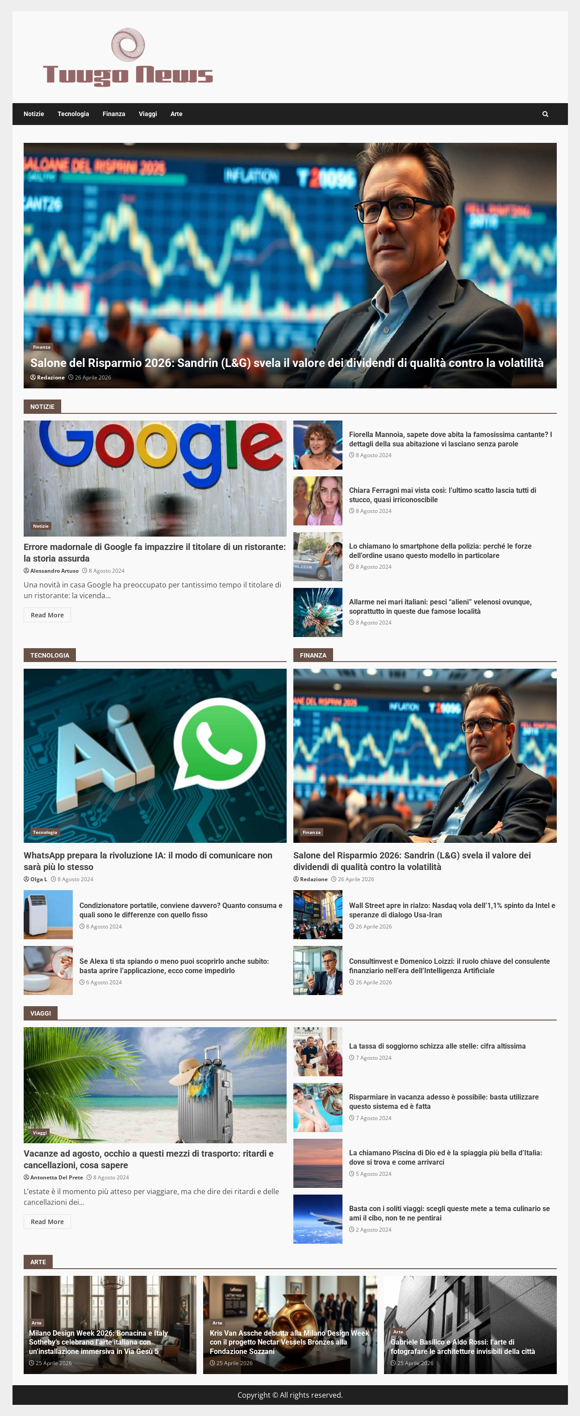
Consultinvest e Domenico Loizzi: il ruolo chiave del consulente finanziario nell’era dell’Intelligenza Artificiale (317, 970)
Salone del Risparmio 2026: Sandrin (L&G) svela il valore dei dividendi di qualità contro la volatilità (290, 265)
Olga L (38, 879)
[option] (290, 265)
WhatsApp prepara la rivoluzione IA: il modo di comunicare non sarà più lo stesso (155, 756)
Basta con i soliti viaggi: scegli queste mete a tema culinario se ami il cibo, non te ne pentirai (317, 1219)
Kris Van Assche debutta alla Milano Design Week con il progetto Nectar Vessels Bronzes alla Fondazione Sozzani (289, 1342)
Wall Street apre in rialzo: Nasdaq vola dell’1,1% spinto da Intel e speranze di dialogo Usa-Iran (317, 914)
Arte (177, 113)
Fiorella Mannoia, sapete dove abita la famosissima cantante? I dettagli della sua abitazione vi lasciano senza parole (317, 445)
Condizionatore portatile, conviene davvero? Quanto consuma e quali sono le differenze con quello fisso (48, 914)
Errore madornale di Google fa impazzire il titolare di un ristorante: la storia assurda (155, 479)
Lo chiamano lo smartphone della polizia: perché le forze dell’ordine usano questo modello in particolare (317, 556)
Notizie (34, 113)
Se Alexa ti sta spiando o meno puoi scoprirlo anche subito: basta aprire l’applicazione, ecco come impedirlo (48, 970)
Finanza (114, 113)
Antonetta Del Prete (56, 1177)
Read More (47, 615)
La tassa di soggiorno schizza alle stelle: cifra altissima (317, 1051)
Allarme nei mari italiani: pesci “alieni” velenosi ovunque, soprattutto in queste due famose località (317, 612)
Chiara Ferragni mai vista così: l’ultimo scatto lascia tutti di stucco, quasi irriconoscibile (317, 500)
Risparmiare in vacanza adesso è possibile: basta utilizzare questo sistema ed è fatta (317, 1107)
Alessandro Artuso (54, 571)
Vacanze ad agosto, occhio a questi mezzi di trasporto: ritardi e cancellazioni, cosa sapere (155, 1085)
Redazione (51, 377)
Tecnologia (73, 113)
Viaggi (148, 113)
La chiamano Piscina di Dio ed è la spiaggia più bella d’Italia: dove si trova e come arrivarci (317, 1163)
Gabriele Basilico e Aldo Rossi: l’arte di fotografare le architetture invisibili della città (463, 1347)
